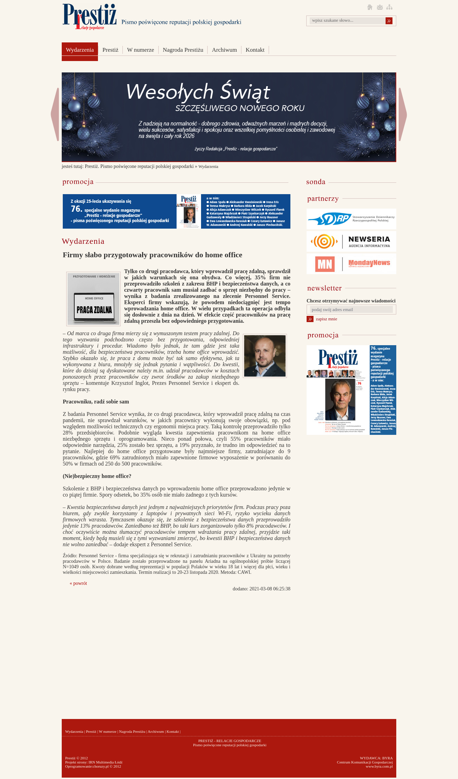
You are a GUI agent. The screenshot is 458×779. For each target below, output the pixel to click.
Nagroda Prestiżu (183, 50)
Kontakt (255, 50)
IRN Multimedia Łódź (105, 762)
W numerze (140, 50)
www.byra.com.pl (379, 766)
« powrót (78, 583)
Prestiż (110, 50)
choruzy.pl (101, 766)
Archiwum (224, 50)
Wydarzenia (80, 50)
